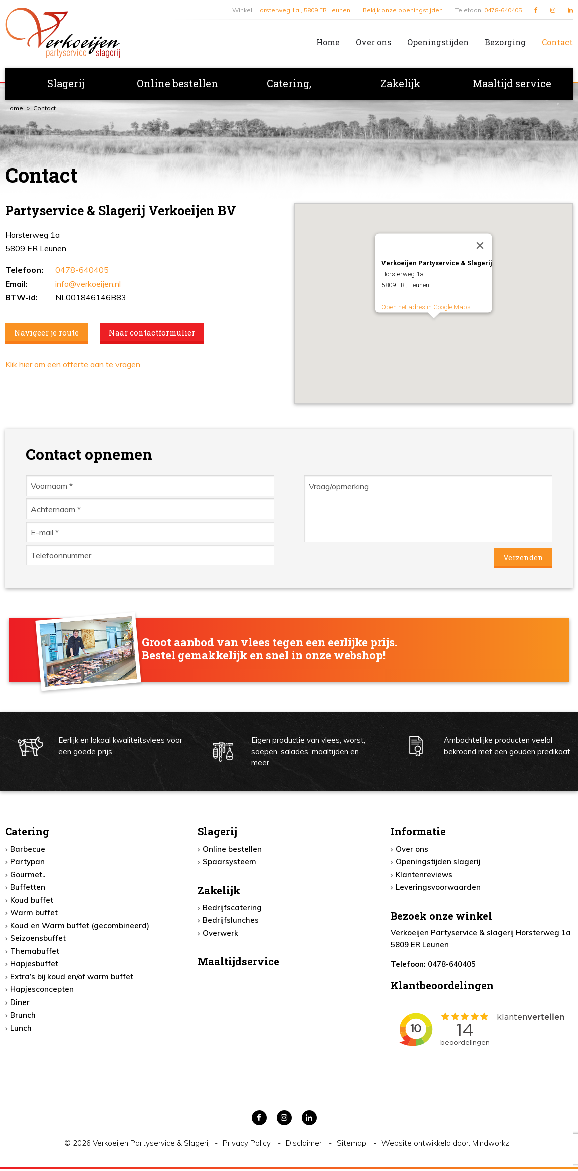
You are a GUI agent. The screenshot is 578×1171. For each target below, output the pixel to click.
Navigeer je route (47, 332)
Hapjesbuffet (34, 965)
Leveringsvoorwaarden (438, 889)
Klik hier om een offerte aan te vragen (72, 364)
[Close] (480, 246)
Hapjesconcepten (42, 991)
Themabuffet (34, 952)
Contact (557, 42)
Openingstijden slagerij (438, 863)
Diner (20, 1004)
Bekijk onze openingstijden (403, 10)
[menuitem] (320, 42)
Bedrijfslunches (231, 922)
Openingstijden (438, 42)
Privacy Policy (248, 1144)
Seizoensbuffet (38, 940)
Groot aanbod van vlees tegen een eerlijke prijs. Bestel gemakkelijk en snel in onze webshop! (269, 650)
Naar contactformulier (159, 332)
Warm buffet (34, 914)
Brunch (23, 1017)
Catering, (289, 83)
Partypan (27, 863)
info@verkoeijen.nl (88, 284)
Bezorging (505, 42)
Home (328, 42)
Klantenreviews (424, 876)
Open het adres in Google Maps (425, 307)
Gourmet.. (27, 876)
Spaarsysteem (229, 863)
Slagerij (65, 83)
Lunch (21, 1029)
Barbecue (27, 850)
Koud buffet (31, 901)
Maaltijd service (512, 83)
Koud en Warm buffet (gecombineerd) (79, 927)
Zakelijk (400, 83)
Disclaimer (305, 1144)
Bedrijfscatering (232, 909)
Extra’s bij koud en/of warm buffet (71, 978)
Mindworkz (490, 1144)
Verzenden (522, 559)
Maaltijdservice (238, 963)
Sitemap (352, 1144)
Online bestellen (177, 83)
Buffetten (27, 889)
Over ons (373, 42)
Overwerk (220, 934)
